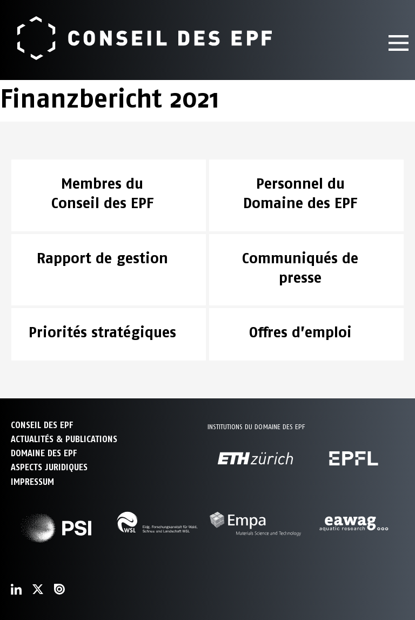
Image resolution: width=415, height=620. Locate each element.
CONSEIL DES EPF (42, 425)
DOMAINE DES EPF (44, 453)
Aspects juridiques (49, 467)
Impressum (32, 482)
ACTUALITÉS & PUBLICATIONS (64, 439)
